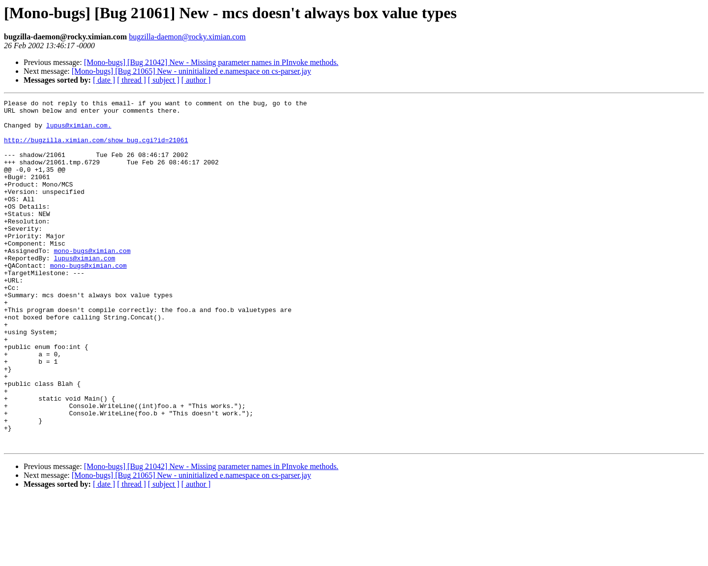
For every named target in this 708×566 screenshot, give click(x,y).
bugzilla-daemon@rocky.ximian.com (187, 36)
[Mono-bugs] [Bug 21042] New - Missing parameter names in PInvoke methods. (211, 62)
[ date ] (104, 80)
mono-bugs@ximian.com (92, 281)
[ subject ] (163, 80)
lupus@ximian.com (84, 290)
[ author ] (196, 80)
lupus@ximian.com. (79, 130)
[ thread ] (131, 80)
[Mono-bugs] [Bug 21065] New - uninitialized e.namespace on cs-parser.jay (191, 71)
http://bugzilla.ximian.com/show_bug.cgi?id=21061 (96, 148)
